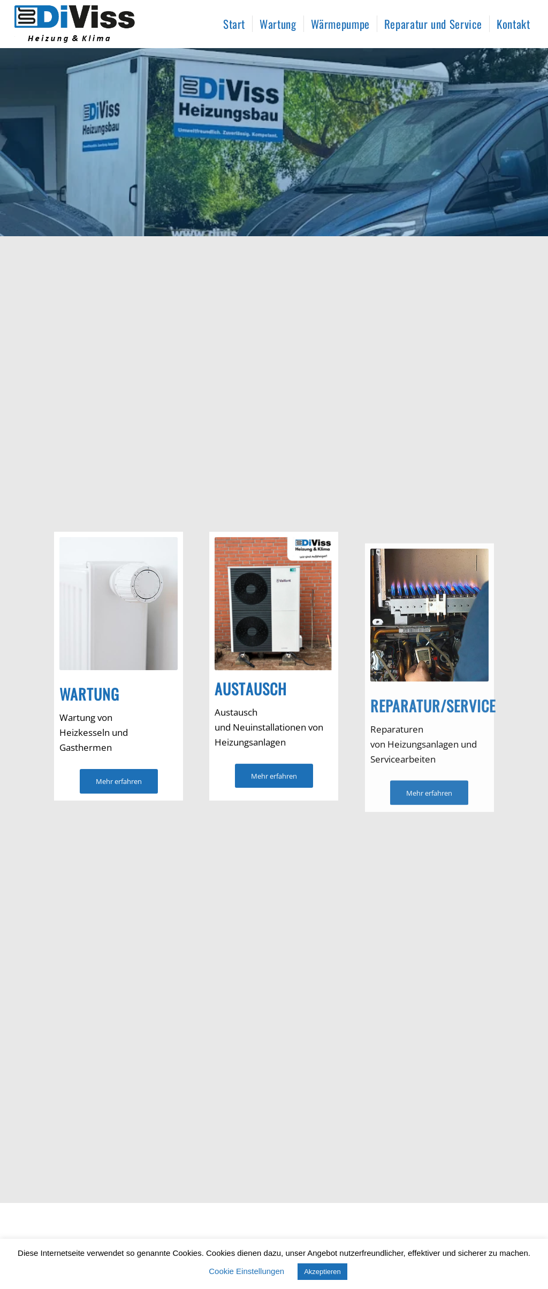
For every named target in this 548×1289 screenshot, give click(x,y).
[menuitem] (234, 24)
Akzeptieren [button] (322, 1272)
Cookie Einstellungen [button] (246, 1271)
